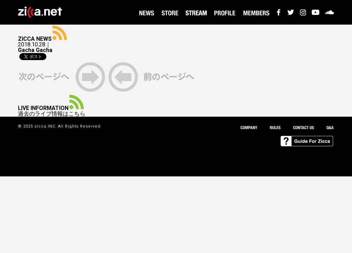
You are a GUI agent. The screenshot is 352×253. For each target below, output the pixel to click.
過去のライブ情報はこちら (51, 114)
